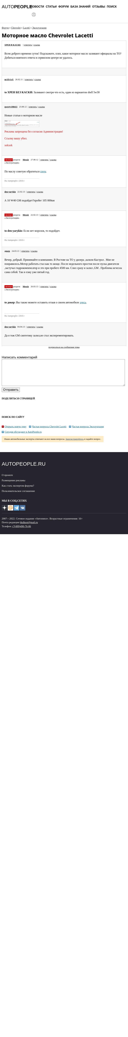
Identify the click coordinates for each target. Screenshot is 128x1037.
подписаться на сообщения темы (63, 347)
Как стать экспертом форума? (18, 490)
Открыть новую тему (15, 431)
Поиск (112, 6)
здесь (83, 302)
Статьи (51, 6)
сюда (43, 171)
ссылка (37, 45)
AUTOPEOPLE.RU (24, 469)
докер (7, 251)
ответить (28, 45)
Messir (26, 160)
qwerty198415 (10, 107)
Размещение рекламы (13, 485)
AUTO (17, 6)
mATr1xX (9, 79)
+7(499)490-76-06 (21, 531)
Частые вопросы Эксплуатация (88, 431)
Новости (37, 6)
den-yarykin (10, 192)
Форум (63, 6)
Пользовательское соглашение (18, 496)
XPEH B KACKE (12, 45)
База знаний (80, 6)
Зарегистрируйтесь (74, 444)
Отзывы (98, 6)
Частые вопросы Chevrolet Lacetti (49, 431)
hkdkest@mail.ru (29, 527)
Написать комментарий (19, 357)
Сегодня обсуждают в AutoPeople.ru (23, 437)
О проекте (7, 480)
